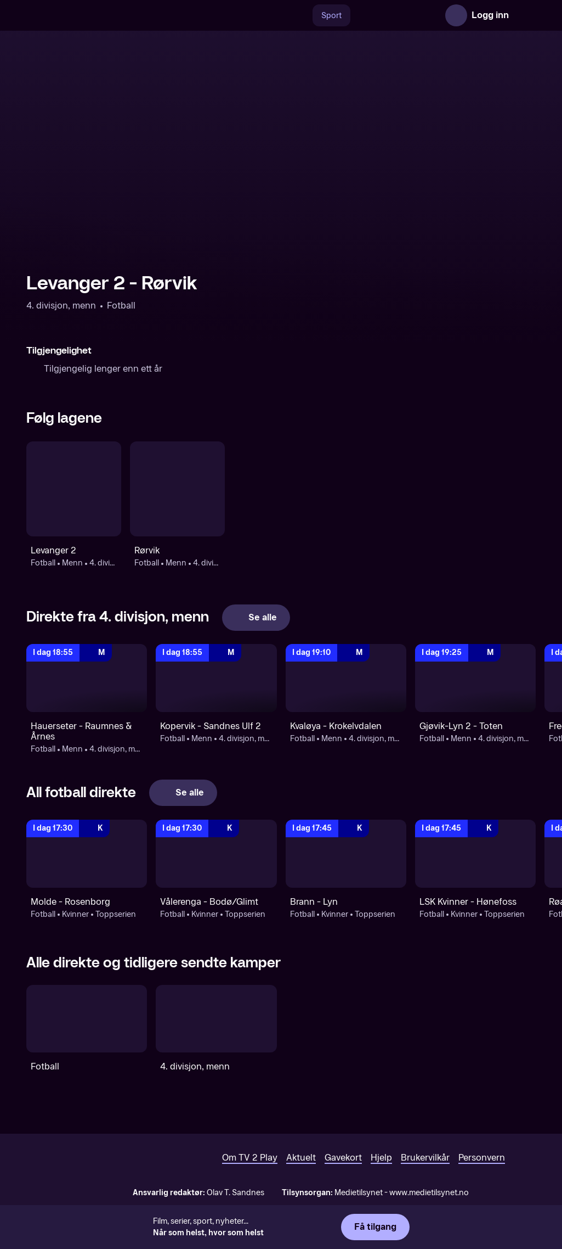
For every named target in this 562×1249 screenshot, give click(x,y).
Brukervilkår (425, 1157)
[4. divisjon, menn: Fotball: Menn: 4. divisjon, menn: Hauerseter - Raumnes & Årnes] (86, 678)
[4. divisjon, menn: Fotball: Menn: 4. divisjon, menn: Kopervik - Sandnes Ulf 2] (216, 678)
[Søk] (301, 15)
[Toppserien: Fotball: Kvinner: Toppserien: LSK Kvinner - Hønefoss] (475, 854)
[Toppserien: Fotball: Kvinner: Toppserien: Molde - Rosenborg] (86, 854)
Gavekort (343, 1157)
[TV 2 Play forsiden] (108, 15)
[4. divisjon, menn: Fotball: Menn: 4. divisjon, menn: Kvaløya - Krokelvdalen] (346, 678)
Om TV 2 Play (249, 1157)
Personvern (481, 1157)
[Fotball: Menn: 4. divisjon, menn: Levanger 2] (73, 488)
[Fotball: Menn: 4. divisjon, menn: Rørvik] (177, 488)
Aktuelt (301, 1157)
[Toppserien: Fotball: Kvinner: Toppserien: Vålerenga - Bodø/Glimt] (216, 854)
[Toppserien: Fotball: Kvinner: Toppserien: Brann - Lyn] (346, 854)
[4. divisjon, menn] (216, 1019)
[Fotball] (86, 1019)
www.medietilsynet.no (429, 1192)
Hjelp (381, 1157)
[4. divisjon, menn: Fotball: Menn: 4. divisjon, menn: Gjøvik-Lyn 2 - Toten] (475, 678)
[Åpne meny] (525, 15)
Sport (331, 15)
